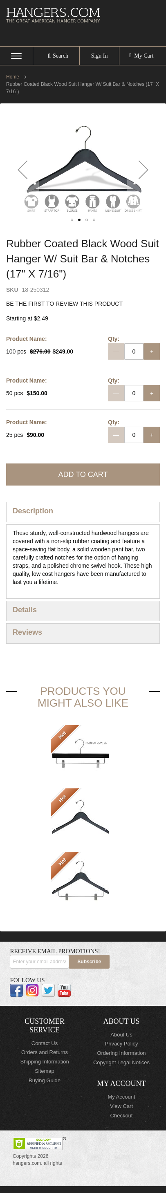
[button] (22, 170)
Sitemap (44, 1071)
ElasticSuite (72, 1189)
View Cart (121, 1106)
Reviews (27, 632)
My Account (121, 1097)
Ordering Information (121, 1053)
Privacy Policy (121, 1044)
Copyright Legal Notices (121, 1062)
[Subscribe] (89, 962)
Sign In (99, 56)
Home (12, 77)
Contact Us (44, 1043)
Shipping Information (44, 1062)
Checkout (121, 1115)
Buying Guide (45, 1080)
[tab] (83, 512)
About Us (121, 1035)
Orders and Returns (44, 1052)
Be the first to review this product (64, 303)
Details (25, 610)
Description (33, 511)
